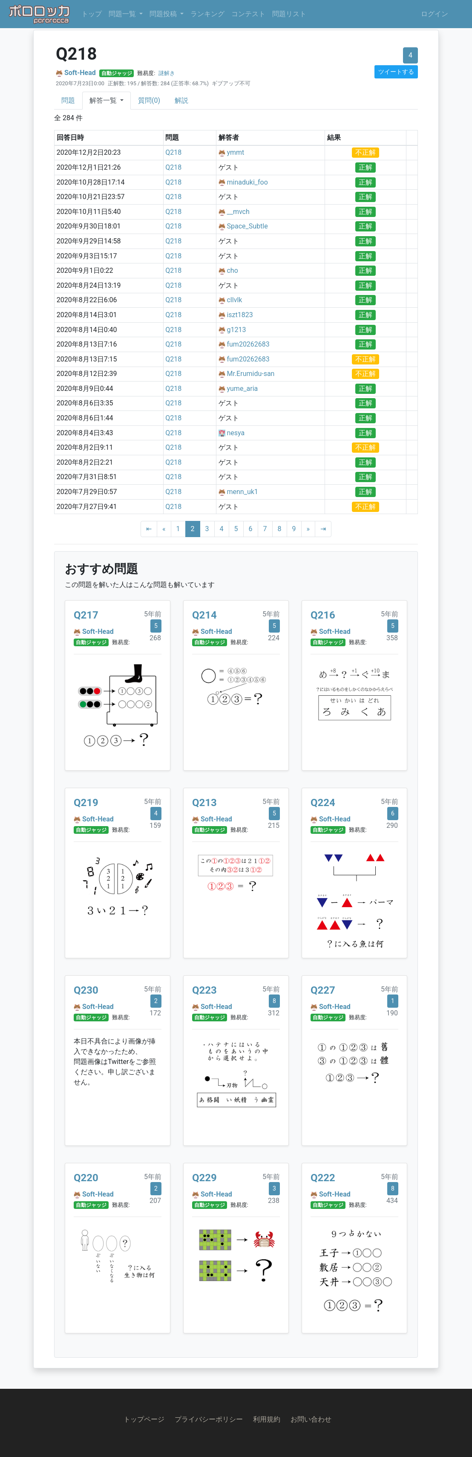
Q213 (204, 803)
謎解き (166, 73)
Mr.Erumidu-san (250, 374)
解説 (181, 100)
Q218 (173, 152)
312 (273, 1013)
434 (392, 1201)
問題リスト (289, 14)
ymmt (235, 152)
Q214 (204, 615)
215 (273, 825)
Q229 (204, 1178)
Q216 (323, 615)
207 (155, 1201)
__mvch (238, 212)
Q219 (86, 803)
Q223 (204, 990)
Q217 (86, 615)
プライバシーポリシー (209, 1419)
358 (392, 638)
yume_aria (242, 388)
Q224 (323, 803)
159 (155, 825)
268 (155, 638)
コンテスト (248, 14)
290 (392, 825)
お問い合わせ (311, 1419)
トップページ (144, 1419)
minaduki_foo (247, 182)
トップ (91, 14)
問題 (68, 100)
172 (155, 1013)
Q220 (86, 1178)
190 (392, 1013)
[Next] (308, 529)
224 (273, 638)
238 (273, 1201)
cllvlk (234, 300)
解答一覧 (103, 100)
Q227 (323, 990)
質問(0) (149, 100)
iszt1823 (240, 315)
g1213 (236, 330)
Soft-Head (80, 73)
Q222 (323, 1178)
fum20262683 (248, 344)
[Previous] (164, 529)
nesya (236, 433)
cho (232, 270)
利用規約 (266, 1419)
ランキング (207, 14)
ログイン (434, 14)
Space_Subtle (247, 226)
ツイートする (396, 71)
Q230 (86, 990)
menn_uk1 (242, 492)
